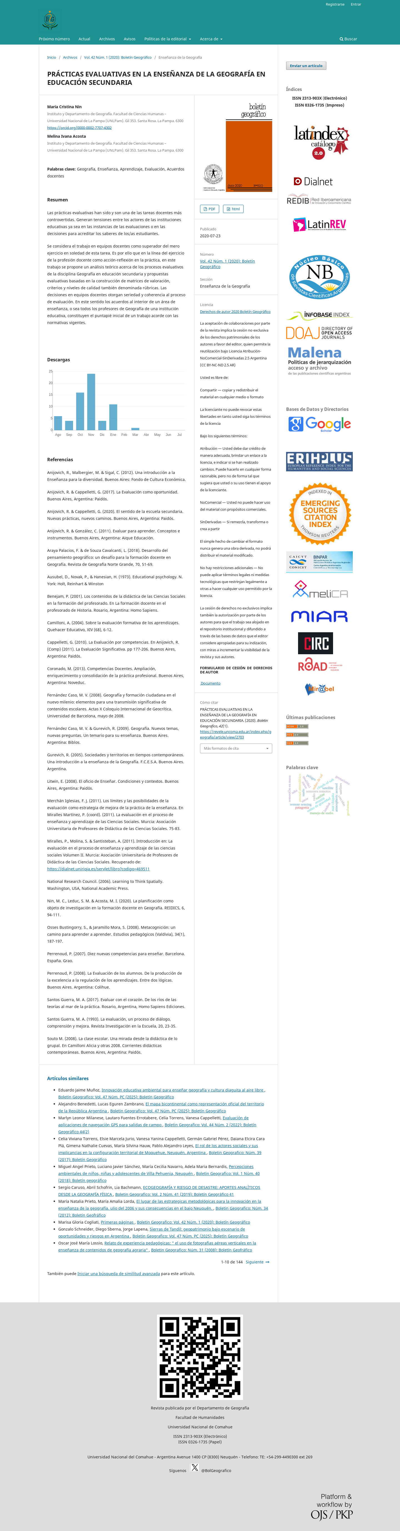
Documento (210, 683)
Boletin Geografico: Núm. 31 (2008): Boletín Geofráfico (201, 1250)
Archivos (107, 38)
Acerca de (209, 38)
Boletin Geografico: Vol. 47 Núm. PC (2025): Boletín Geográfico (116, 1097)
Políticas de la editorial (166, 38)
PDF (211, 208)
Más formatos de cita (221, 748)
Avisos (130, 38)
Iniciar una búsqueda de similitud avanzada (119, 1273)
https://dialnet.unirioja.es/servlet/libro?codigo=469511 (98, 868)
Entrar (356, 4)
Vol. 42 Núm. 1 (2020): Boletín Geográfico (118, 57)
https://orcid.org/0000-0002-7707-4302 (79, 127)
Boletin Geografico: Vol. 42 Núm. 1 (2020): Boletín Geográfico (193, 1222)
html (235, 208)
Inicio (51, 57)
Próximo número (54, 38)
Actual (84, 38)
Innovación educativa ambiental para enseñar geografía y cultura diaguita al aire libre (183, 1090)
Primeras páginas (118, 1222)
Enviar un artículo (306, 65)
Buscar (348, 38)
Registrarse (335, 4)
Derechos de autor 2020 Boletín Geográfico (235, 311)
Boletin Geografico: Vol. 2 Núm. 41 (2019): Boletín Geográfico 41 (174, 1194)
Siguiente (255, 1262)
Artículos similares (68, 1078)
